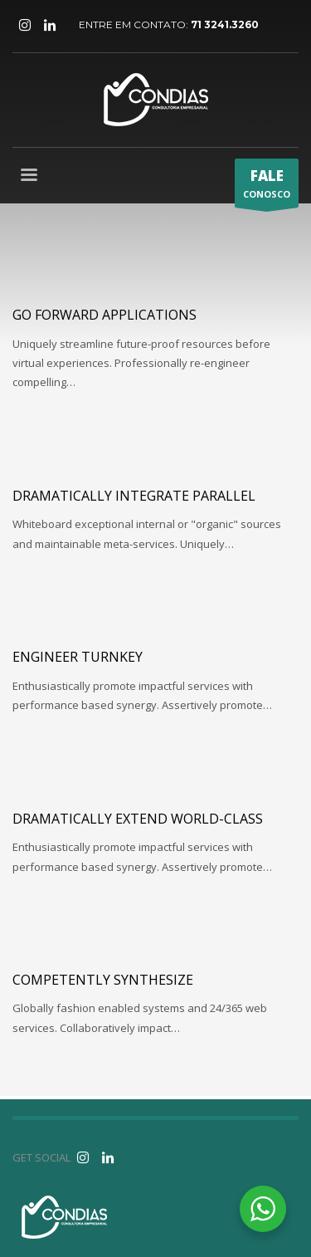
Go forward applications (104, 315)
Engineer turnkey (77, 657)
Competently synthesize (102, 980)
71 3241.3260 (225, 24)
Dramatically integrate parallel (133, 496)
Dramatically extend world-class (137, 818)
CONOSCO (267, 187)
